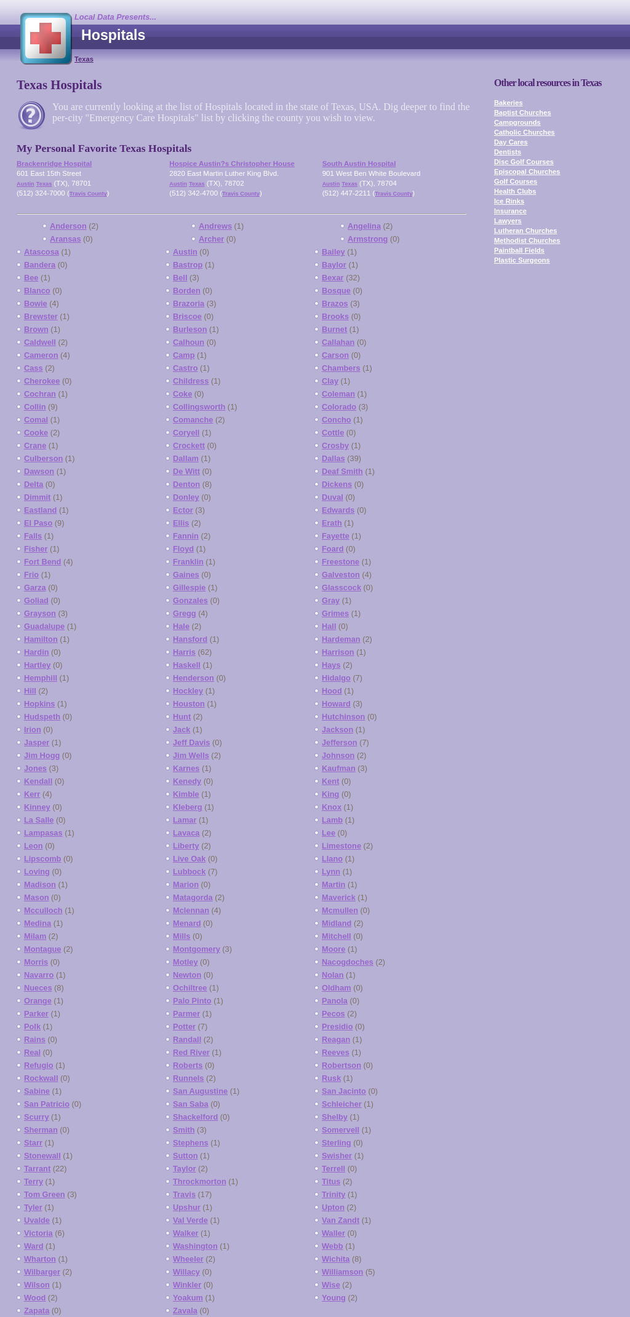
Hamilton (41, 639)
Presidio (337, 1026)
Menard (187, 923)
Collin (35, 406)
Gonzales (190, 600)
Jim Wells (191, 755)
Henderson (193, 677)
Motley (185, 962)
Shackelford (195, 1116)
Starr (33, 1142)
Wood (35, 1297)
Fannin (186, 535)
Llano (332, 858)
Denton (186, 484)
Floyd (183, 548)
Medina (37, 923)
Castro (185, 368)
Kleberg (187, 807)
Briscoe (187, 316)
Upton (333, 1207)
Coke (182, 393)
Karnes (186, 768)
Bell (180, 277)
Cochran (40, 393)
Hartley (37, 665)
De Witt (186, 471)
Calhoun (188, 342)
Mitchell (336, 936)
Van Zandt (340, 1220)
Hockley (188, 690)
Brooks (335, 316)
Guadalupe (44, 626)
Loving (37, 871)
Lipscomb (42, 858)
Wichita (335, 1259)
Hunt (182, 716)
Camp (184, 355)
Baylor (334, 264)
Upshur (187, 1207)
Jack (181, 729)
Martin (333, 884)
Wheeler (188, 1259)
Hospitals (113, 35)
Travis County (88, 194)
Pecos (333, 1013)
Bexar (333, 277)
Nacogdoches (347, 962)
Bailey (333, 251)
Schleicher (342, 1104)
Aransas (65, 238)
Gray (331, 600)
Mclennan (191, 910)
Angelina (364, 226)
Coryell (186, 432)
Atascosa (41, 251)
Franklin (188, 561)
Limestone (341, 845)
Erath (332, 523)
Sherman (41, 1129)
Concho (336, 419)
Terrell (333, 1168)
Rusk (331, 1078)
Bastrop (187, 264)
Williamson (342, 1271)
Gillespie (189, 587)
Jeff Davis (191, 742)
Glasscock (341, 587)
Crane (35, 445)
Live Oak (189, 858)
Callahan (338, 342)
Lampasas (43, 832)
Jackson (337, 729)
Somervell (340, 1129)
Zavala (185, 1310)
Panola (335, 1000)
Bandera (39, 264)
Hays (331, 665)
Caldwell (40, 342)
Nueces (38, 987)
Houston (189, 703)
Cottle (333, 432)
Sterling (336, 1142)
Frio (31, 574)
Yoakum (188, 1297)
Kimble (186, 794)
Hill (30, 690)
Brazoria (188, 303)
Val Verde (190, 1220)
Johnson (338, 755)
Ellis (181, 523)
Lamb (332, 820)
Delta (33, 484)
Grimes (335, 613)
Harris (184, 652)
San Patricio (47, 1104)
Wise (331, 1284)
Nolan (333, 974)
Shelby (335, 1116)
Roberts (187, 1065)
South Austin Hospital (359, 163)
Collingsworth (199, 406)
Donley (186, 497)
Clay (330, 381)
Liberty (186, 845)
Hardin (36, 652)
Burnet (334, 329)
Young (334, 1297)
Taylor (184, 1168)
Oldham (336, 987)
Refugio (39, 1065)
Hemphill (40, 677)
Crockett (189, 445)
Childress (191, 381)
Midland (336, 923)
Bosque (336, 290)
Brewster (41, 316)
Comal (36, 419)
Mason (36, 897)
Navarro (39, 974)
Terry (33, 1181)
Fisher (35, 548)
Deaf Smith (342, 471)
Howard (336, 703)
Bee (31, 277)
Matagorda (193, 897)
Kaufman (339, 768)
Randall (187, 1039)
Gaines (186, 574)
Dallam (186, 458)
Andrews (215, 226)
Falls (33, 535)
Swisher (337, 1155)
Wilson (37, 1284)
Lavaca (186, 832)
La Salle (39, 820)
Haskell (187, 665)
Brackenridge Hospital (54, 163)
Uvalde (37, 1220)
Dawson (39, 471)
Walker (186, 1233)
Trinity (333, 1194)
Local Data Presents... (115, 17)
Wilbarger (42, 1271)
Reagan (336, 1039)
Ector (183, 510)
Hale (181, 626)
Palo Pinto (192, 1000)
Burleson (190, 329)
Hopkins (39, 703)
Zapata (36, 1310)
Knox (331, 807)
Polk (32, 1026)
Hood (332, 690)
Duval (332, 497)
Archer (211, 238)
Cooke (36, 432)
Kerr (32, 794)
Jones (35, 768)
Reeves (335, 1052)
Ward (34, 1246)
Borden (187, 290)
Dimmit (37, 497)
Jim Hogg (42, 755)
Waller (333, 1233)
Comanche (193, 419)
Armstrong (368, 238)
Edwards (338, 510)
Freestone (340, 561)
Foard (333, 548)
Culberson (43, 458)
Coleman (338, 393)
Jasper (36, 742)
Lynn (331, 871)
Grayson (40, 613)
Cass (33, 368)
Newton (187, 974)
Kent (330, 781)
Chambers (341, 368)
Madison (40, 884)
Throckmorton (199, 1181)
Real (32, 1052)
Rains (35, 1039)
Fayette (335, 535)
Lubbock (189, 871)
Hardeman (341, 639)
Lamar (184, 820)
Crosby (335, 445)
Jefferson (339, 742)
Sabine (37, 1091)
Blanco (37, 290)
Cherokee (42, 381)
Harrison (338, 652)
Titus (331, 1181)
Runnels (188, 1078)
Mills (181, 936)
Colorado (339, 406)
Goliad (36, 600)
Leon (33, 845)
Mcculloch (43, 910)
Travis (184, 1194)
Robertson (341, 1065)
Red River (191, 1052)
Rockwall (41, 1078)
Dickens (337, 484)
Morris (36, 962)
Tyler (33, 1207)
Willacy (186, 1271)
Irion (32, 729)
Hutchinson (343, 716)
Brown (36, 329)
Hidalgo (336, 677)
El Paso (38, 523)
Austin (25, 184)
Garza (35, 587)
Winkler (187, 1284)
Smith (184, 1129)
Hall (329, 626)
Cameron (41, 355)
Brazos (335, 303)
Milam (35, 936)
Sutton (185, 1155)
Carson (335, 355)
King (330, 794)
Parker (36, 1013)
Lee (328, 832)
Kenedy (187, 781)
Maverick (339, 897)
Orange (38, 1000)
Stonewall (42, 1155)
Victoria (38, 1233)
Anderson (68, 226)
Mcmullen (340, 910)
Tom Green (44, 1194)
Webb (332, 1246)
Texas (84, 59)
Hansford (190, 639)
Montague (42, 949)
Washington (195, 1246)
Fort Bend (42, 561)
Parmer (186, 1013)
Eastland (40, 510)
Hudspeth (42, 716)
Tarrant (37, 1168)
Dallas (333, 458)
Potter (184, 1026)
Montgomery (196, 949)
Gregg (184, 613)
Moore (333, 949)
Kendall (38, 781)
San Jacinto (344, 1091)
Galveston (341, 574)
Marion (186, 884)
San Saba (191, 1104)
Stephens (191, 1142)
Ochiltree (190, 987)
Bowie (35, 303)
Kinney (37, 807)
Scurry (36, 1116)
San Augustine (200, 1091)
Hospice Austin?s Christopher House (232, 163)
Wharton (40, 1259)
